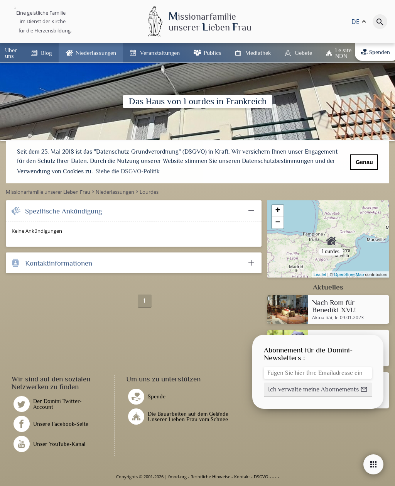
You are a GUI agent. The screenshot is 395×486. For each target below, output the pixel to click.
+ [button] (277, 211)
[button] (318, 390)
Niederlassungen (96, 52)
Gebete (303, 52)
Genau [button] (364, 162)
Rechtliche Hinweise (210, 476)
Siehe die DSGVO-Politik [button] (128, 171)
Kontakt (242, 476)
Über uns (11, 53)
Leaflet (320, 274)
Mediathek (258, 52)
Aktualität (322, 317)
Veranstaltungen (160, 52)
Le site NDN (343, 53)
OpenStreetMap (349, 274)
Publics (212, 52)
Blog (46, 52)
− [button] (277, 223)
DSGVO (261, 476)
